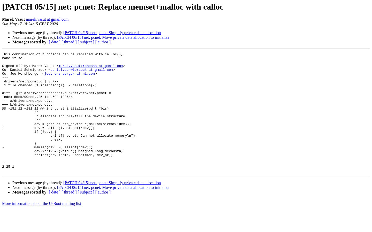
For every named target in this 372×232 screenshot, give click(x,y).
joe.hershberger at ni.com (69, 78)
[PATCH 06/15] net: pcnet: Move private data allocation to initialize (113, 37)
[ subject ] (86, 42)
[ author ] (103, 42)
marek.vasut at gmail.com (47, 19)
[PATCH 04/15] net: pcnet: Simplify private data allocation (112, 32)
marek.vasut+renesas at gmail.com (90, 68)
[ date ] (54, 42)
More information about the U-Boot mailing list (41, 227)
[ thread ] (69, 42)
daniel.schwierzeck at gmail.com (81, 73)
